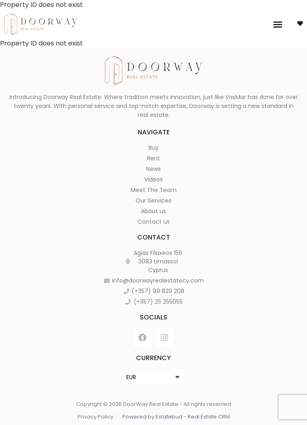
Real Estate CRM (209, 417)
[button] (277, 24)
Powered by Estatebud (152, 417)
